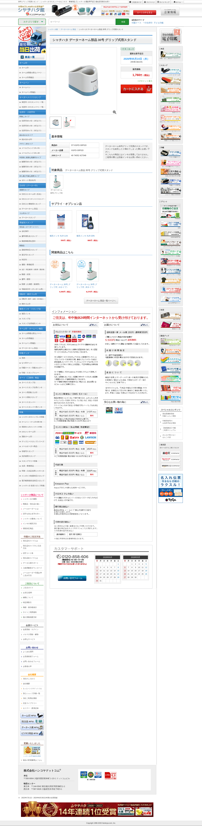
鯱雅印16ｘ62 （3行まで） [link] (32, 162)
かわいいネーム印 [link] (28, 432)
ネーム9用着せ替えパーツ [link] (32, 73)
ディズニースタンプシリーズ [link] (33, 441)
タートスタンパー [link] (28, 402)
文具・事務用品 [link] (28, 466)
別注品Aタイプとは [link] (30, 541)
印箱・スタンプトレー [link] (30, 373)
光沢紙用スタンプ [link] (28, 456)
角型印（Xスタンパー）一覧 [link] (32, 102)
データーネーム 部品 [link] (30, 209)
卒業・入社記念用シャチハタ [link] (33, 471)
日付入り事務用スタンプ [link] (31, 204)
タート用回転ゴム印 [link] (29, 392)
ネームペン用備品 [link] (28, 92)
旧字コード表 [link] (28, 553)
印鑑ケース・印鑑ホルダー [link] (32, 368)
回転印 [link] (33, 299)
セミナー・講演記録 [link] (31, 708)
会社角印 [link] (25, 231)
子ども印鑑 (158, 23)
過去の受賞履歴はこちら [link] (32, 760)
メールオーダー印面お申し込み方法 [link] (32, 574)
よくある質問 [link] (28, 652)
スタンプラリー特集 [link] (29, 461)
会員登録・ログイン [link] (31, 629)
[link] (61, 227)
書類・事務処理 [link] (28, 265)
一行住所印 (147, 23)
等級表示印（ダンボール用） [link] (33, 289)
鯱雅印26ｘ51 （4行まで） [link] (32, 171)
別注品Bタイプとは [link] (30, 558)
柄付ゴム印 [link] (26, 304)
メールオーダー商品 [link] (29, 446)
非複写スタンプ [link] (28, 451)
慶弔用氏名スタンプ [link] (29, 236)
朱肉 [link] (23, 358)
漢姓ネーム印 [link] (27, 436)
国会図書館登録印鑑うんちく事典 (169, 415)
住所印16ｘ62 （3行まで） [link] (32, 121)
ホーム (178, 2)
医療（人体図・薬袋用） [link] (31, 284)
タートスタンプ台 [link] (28, 382)
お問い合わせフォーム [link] (31, 661)
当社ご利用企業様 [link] (30, 698)
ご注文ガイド (137, 2)
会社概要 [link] (26, 684)
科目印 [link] (24, 260)
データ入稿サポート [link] (31, 563)
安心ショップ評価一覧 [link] (31, 693)
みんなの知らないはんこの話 (169, 436)
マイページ (150, 2)
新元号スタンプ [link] (28, 255)
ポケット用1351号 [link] (29, 180)
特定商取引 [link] (27, 602)
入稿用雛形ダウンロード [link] (32, 568)
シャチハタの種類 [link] (30, 499)
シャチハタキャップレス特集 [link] (33, 417)
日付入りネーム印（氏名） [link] (32, 194)
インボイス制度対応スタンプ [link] (33, 476)
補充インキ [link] (26, 314)
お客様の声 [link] (27, 666)
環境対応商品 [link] (28, 528)
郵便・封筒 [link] (26, 274)
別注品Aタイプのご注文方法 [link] (32, 547)
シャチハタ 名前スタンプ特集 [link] (33, 486)
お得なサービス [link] (29, 639)
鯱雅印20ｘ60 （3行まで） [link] (32, 167)
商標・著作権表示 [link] (30, 607)
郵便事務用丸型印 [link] (28, 241)
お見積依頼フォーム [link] (31, 656)
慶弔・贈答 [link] (26, 279)
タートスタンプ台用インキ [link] (32, 387)
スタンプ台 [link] (26, 319)
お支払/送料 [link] (27, 593)
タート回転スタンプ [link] (29, 397)
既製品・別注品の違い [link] (31, 504)
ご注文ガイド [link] (28, 588)
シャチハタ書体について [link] (32, 519)
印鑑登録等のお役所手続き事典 (169, 422)
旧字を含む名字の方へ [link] (31, 514)
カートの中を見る (144, 12)
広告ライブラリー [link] (30, 703)
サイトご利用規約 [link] (30, 612)
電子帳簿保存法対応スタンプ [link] (33, 481)
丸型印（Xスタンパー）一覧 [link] (32, 107)
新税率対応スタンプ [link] (29, 250)
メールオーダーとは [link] (31, 509)
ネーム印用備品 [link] (28, 77)
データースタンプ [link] (28, 217)
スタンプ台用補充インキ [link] (31, 323)
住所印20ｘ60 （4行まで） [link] (32, 126)
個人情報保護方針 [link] (30, 617)
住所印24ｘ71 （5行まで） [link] (32, 130)
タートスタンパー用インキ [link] (32, 407)
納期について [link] (28, 597)
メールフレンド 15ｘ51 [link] (31, 148)
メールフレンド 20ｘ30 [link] (31, 153)
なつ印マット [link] (27, 363)
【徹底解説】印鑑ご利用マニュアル (169, 429)
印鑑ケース (136, 23)
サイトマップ (164, 2)
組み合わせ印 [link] (27, 139)
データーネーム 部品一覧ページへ (101, 301)
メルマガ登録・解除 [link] (31, 634)
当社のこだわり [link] (29, 679)
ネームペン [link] (26, 87)
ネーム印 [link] (25, 68)
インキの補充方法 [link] (30, 523)
